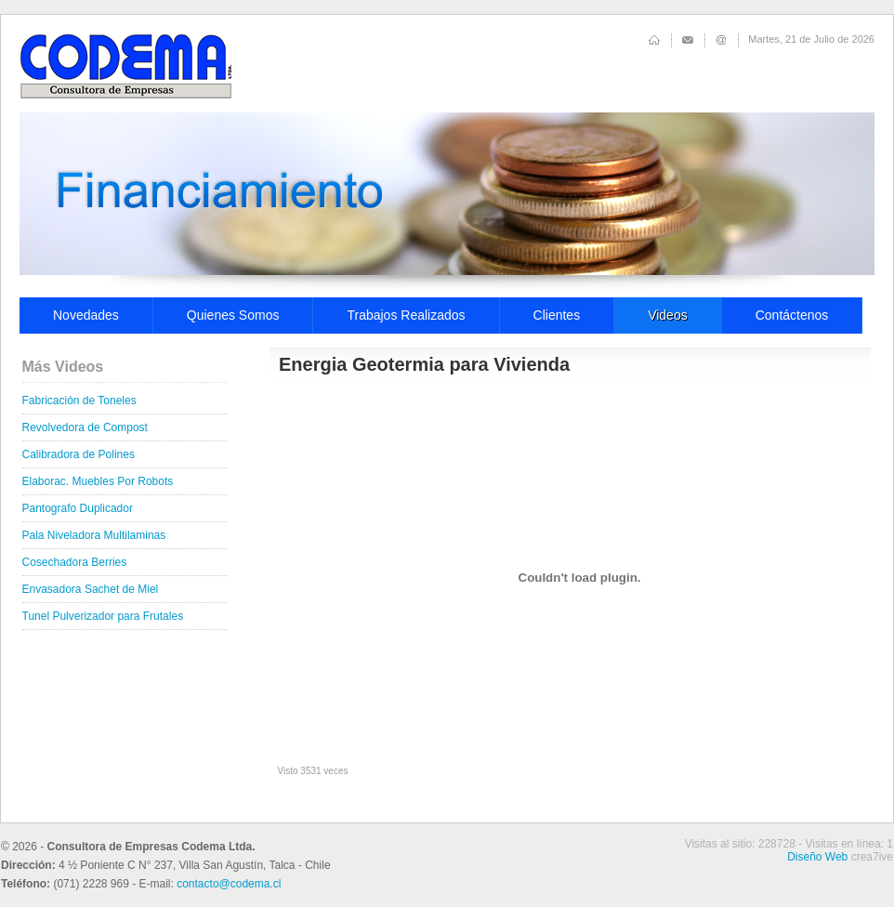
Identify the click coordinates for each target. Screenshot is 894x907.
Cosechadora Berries (74, 562)
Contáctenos (792, 315)
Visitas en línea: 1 (849, 843)
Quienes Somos (233, 315)
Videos (668, 315)
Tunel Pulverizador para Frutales (103, 616)
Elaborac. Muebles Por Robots (98, 481)
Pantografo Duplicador (77, 508)
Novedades (86, 315)
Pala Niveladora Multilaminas (94, 535)
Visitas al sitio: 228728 (740, 843)
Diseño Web (817, 856)
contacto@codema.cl (229, 883)
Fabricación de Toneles (79, 400)
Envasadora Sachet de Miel (90, 589)
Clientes (557, 315)
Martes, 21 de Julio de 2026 (811, 39)
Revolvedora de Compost (85, 427)
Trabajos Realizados (406, 315)
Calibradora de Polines (78, 454)
